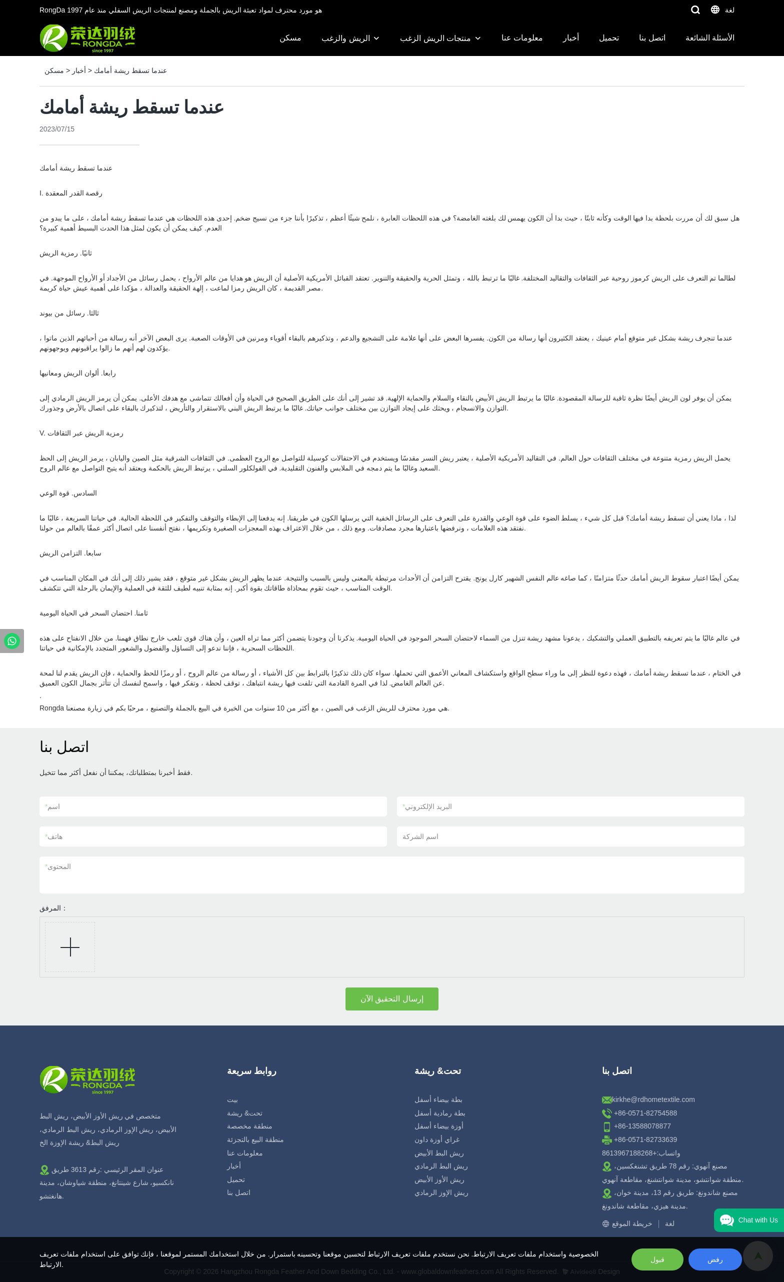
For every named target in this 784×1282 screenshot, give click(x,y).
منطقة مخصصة (249, 1126)
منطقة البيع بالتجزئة (255, 1140)
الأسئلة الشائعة (710, 38)
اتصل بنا (652, 38)
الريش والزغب (346, 38)
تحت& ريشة (244, 1113)
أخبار (571, 38)
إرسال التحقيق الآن (392, 998)
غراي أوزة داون (437, 1140)
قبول (657, 1260)
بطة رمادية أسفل (440, 1113)
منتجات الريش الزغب (435, 38)
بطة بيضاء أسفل (438, 1100)
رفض (715, 1260)
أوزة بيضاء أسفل (439, 1126)
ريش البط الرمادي (441, 1166)
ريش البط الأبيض (439, 1153)
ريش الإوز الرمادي (441, 1192)
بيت (232, 1100)
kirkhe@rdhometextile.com (653, 1100)
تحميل (609, 38)
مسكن (291, 38)
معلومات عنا (522, 38)
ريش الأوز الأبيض (439, 1180)
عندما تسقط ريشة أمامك (130, 70)
